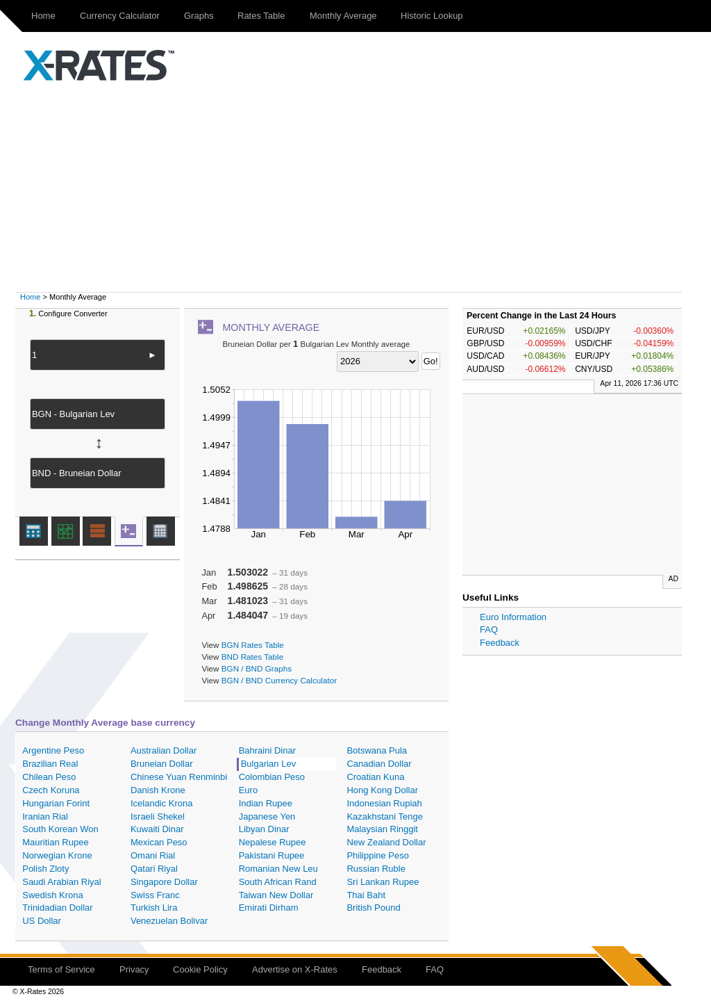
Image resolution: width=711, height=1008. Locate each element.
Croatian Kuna (375, 777)
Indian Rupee (265, 803)
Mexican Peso (159, 842)
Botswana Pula (376, 750)
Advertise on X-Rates (294, 969)
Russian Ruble (375, 868)
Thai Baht (365, 895)
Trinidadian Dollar (57, 907)
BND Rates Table (252, 656)
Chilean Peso (49, 777)
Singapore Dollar (164, 882)
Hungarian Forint (56, 803)
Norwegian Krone (57, 855)
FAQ (489, 629)
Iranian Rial (45, 816)
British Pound (373, 907)
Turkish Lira (154, 907)
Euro (248, 790)
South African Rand (278, 882)
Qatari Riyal (154, 868)
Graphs (199, 15)
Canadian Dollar (378, 763)
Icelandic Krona (162, 803)
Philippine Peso (377, 855)
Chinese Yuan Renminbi (179, 777)
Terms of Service (61, 969)
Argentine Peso (53, 750)
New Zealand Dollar (386, 842)
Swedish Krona (52, 895)
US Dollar (41, 921)
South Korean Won (60, 829)
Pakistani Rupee (272, 855)
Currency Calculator (120, 15)
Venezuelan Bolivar (169, 921)
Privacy (134, 969)
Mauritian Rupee (55, 842)
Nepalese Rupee (272, 842)
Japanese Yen (267, 816)
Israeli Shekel (158, 816)
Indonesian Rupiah (383, 803)
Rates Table (261, 15)
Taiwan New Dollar (276, 895)
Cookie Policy (200, 969)
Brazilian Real (50, 763)
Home (43, 15)
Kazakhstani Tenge (384, 816)
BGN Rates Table (252, 644)
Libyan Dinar (264, 829)
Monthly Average (343, 15)
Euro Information (513, 617)
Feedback (499, 642)
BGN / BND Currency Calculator (279, 680)
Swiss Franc (155, 895)
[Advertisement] (355, 187)
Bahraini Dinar (267, 750)
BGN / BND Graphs (256, 668)
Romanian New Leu (278, 868)
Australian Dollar (163, 750)
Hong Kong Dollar (382, 790)
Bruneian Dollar (162, 763)
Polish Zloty (45, 868)
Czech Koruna (50, 790)
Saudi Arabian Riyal (61, 882)
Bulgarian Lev (268, 763)
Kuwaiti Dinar (157, 829)
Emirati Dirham (269, 907)
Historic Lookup (432, 15)
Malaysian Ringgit (382, 829)
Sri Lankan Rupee (382, 882)
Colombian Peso (272, 777)
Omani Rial (153, 855)
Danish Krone (158, 790)
